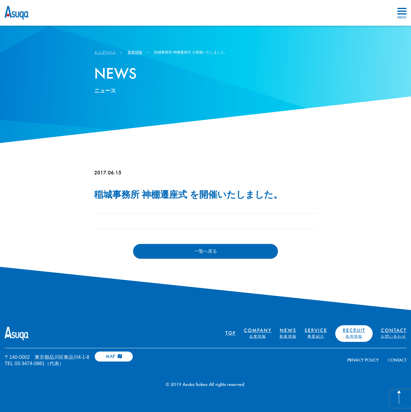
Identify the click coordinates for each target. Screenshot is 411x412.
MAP (114, 356)
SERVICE (315, 333)
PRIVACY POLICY (363, 360)
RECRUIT (354, 333)
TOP (230, 333)
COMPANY (258, 333)
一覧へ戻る (205, 251)
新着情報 (135, 52)
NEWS (287, 333)
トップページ (105, 52)
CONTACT (393, 333)
